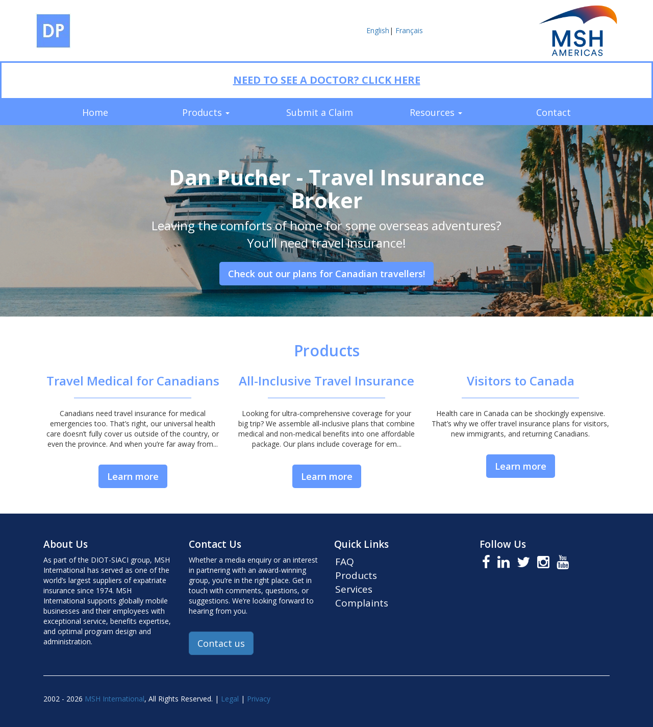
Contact (553, 112)
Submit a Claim (319, 112)
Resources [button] (436, 112)
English (377, 30)
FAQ (344, 561)
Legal (230, 699)
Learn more (133, 476)
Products (356, 575)
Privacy (258, 699)
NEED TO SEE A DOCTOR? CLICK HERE (326, 80)
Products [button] (206, 112)
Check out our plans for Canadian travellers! (326, 274)
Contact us (221, 643)
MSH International (114, 699)
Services (353, 589)
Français (409, 30)
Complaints (361, 603)
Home (95, 112)
